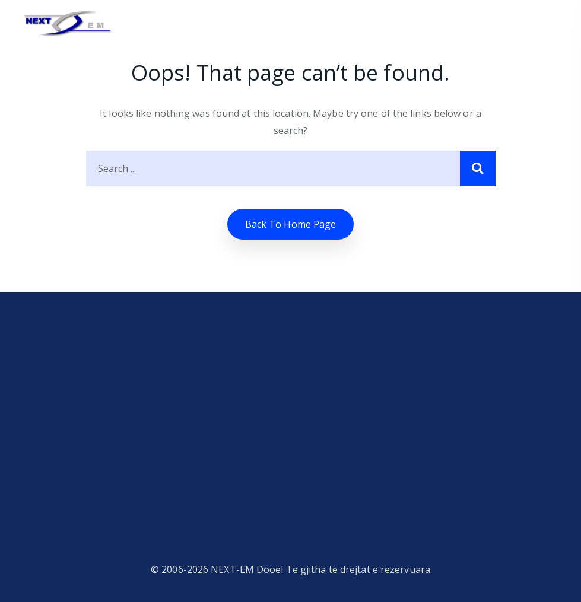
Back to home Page (290, 224)
